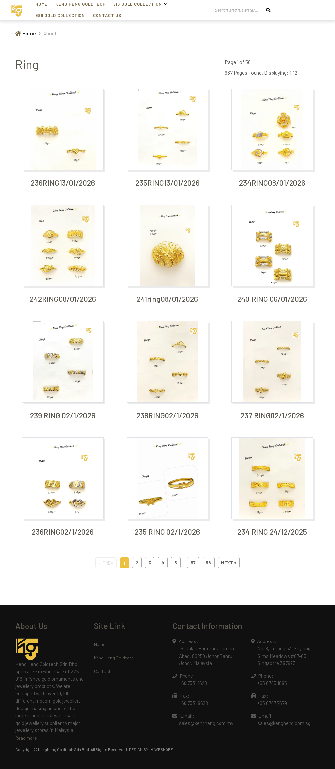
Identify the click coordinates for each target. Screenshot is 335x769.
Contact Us (52, 15)
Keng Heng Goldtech (114, 658)
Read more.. (27, 738)
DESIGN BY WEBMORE (151, 749)
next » (229, 563)
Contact (102, 671)
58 (209, 563)
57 (193, 563)
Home (25, 33)
